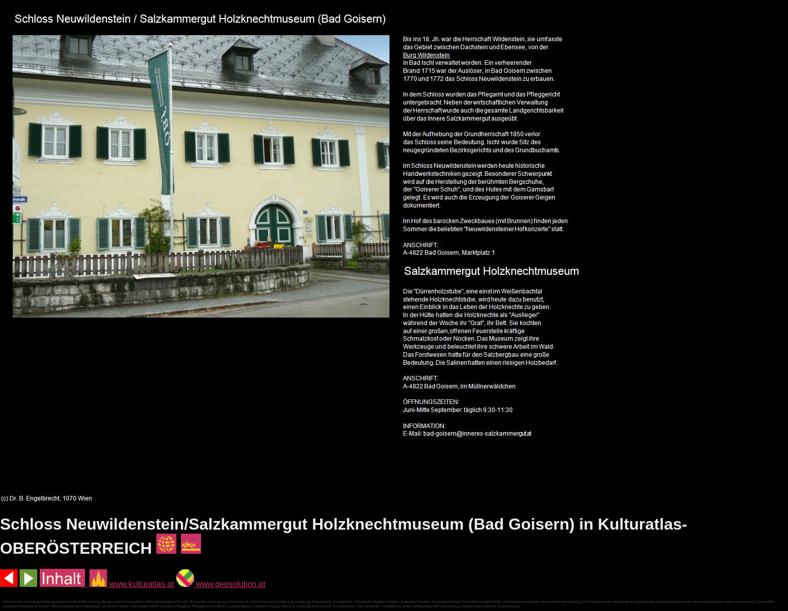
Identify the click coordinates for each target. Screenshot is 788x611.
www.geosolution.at (220, 584)
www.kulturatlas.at (131, 584)
